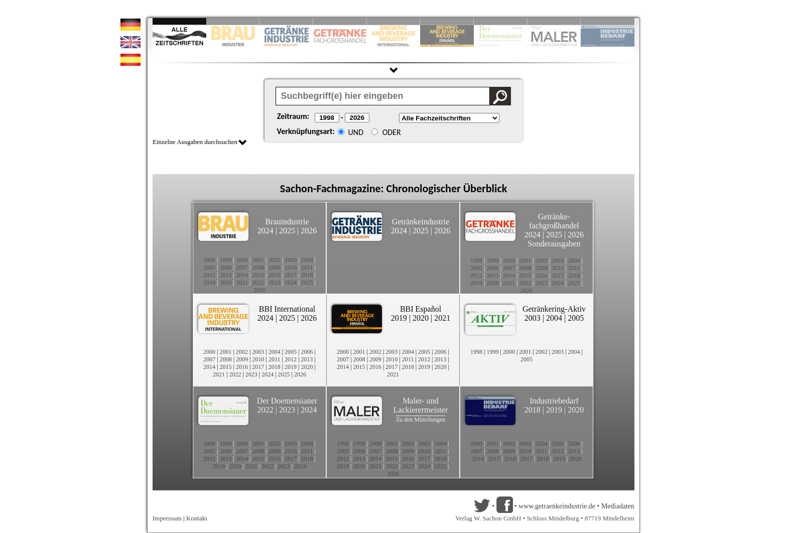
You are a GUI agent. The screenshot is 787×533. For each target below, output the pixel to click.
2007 (242, 267)
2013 (225, 275)
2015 (258, 275)
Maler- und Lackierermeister (421, 405)
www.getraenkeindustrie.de (556, 506)
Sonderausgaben (554, 243)
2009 (275, 267)
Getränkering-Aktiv (554, 309)
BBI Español (420, 309)
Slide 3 (286, 21)
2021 (242, 282)
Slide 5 (394, 21)
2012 (209, 275)
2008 (258, 267)
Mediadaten (617, 506)
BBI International (287, 309)
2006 (226, 267)
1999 (225, 259)
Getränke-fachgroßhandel (554, 221)
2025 (287, 230)
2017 (291, 275)
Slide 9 (554, 21)
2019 (209, 282)
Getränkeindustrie (421, 221)
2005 (209, 267)
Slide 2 (233, 21)
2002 (275, 259)
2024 (265, 230)
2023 (275, 282)
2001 (258, 259)
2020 (225, 282)
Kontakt (196, 518)
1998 (209, 259)
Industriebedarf (554, 400)
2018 (307, 275)
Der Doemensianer (287, 400)
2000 (242, 259)
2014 (242, 275)
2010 (291, 267)
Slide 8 (501, 21)
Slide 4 (340, 21)
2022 (258, 282)
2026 (309, 230)
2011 (307, 267)
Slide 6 (447, 21)
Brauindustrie (287, 221)
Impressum (167, 518)
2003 (291, 259)
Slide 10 (607, 21)
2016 (275, 275)
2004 (307, 259)
